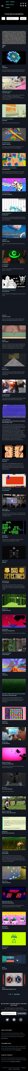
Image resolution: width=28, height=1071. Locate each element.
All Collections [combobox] (11, 18)
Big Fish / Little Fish (6, 811)
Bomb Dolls (5, 926)
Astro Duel (4, 535)
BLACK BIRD (5, 852)
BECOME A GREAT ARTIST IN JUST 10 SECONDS (13, 693)
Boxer (3, 987)
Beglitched (4, 721)
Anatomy (4, 315)
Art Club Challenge (6, 488)
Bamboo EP (5, 609)
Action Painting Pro (6, 213)
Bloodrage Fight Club (7, 901)
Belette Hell (5, 742)
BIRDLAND (4, 831)
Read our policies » (16, 1061)
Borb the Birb (5, 947)
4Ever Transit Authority (7, 119)
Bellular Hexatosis (6, 762)
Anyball (4, 340)
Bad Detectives (5, 581)
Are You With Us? (6, 419)
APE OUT (4, 368)
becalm (4, 673)
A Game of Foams (6, 142)
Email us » (18, 1049)
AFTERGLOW (5, 264)
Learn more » (4, 1038)
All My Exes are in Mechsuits (8, 290)
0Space (4, 66)
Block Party (5, 881)
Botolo (3, 967)
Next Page (17, 994)
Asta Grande (5, 509)
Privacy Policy (16, 1069)
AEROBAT (4, 239)
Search (23, 18)
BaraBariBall (5, 629)
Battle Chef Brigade (6, 653)
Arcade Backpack (6, 394)
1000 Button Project (7, 91)
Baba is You (4, 560)
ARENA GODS (5, 459)
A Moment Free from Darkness (9, 167)
